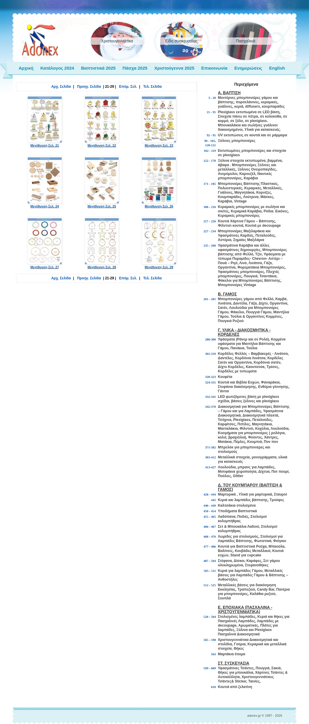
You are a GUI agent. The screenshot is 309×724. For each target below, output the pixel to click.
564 (213, 616)
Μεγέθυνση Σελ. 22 (102, 121)
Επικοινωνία (214, 68)
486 (213, 546)
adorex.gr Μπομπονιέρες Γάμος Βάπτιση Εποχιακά (40, 40)
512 (206, 585)
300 (213, 339)
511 (213, 570)
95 (214, 135)
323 (213, 377)
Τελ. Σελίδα (152, 87)
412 (213, 457)
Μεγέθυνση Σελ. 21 (45, 121)
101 (212, 140)
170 (213, 160)
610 (213, 687)
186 (206, 207)
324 (207, 382)
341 (213, 396)
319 (213, 353)
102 (206, 150)
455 (206, 516)
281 (213, 299)
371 (207, 447)
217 (206, 221)
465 (213, 516)
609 (213, 668)
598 (213, 640)
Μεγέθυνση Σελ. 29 (159, 243)
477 (206, 546)
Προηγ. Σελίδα (89, 87)
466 (206, 526)
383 (207, 457)
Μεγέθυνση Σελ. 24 (45, 182)
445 (213, 500)
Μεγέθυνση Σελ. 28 (102, 243)
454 (213, 511)
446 (206, 505)
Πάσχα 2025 (134, 68)
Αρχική (26, 68)
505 (206, 570)
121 (213, 145)
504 (213, 561)
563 (213, 654)
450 (206, 511)
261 (206, 299)
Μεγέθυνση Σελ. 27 (45, 243)
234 (213, 231)
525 (213, 585)
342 (207, 406)
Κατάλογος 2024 (57, 68)
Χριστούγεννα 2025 (174, 68)
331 (213, 382)
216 (213, 207)
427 (213, 467)
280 (207, 339)
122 (206, 160)
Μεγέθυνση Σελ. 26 (159, 182)
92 (208, 135)
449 (213, 505)
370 (213, 406)
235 (206, 245)
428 (206, 494)
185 (213, 183)
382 (213, 447)
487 (206, 561)
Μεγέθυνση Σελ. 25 (102, 182)
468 (206, 536)
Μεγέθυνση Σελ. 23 (159, 121)
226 (213, 221)
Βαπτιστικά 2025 (98, 68)
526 (206, 616)
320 (207, 377)
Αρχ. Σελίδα (61, 87)
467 (213, 526)
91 (214, 112)
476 (213, 536)
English (277, 68)
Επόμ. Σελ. (128, 87)
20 (214, 97)
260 (213, 245)
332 (207, 396)
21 (208, 112)
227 (206, 231)
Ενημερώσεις (248, 68)
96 (206, 140)
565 (206, 640)
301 (207, 353)
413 (207, 467)
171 (206, 183)
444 (213, 494)
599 (206, 668)
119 (213, 150)
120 (207, 145)
